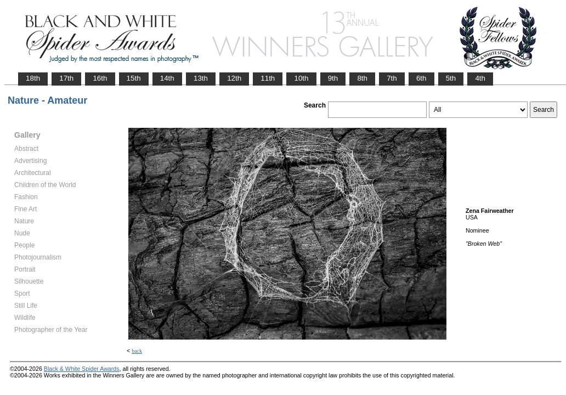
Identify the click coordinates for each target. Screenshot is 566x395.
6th (421, 78)
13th (201, 78)
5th (451, 78)
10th (301, 78)
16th (100, 78)
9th (333, 78)
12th (234, 78)
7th (392, 78)
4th (480, 78)
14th (167, 78)
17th (66, 78)
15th (134, 78)
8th (362, 78)
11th (267, 78)
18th (33, 78)
